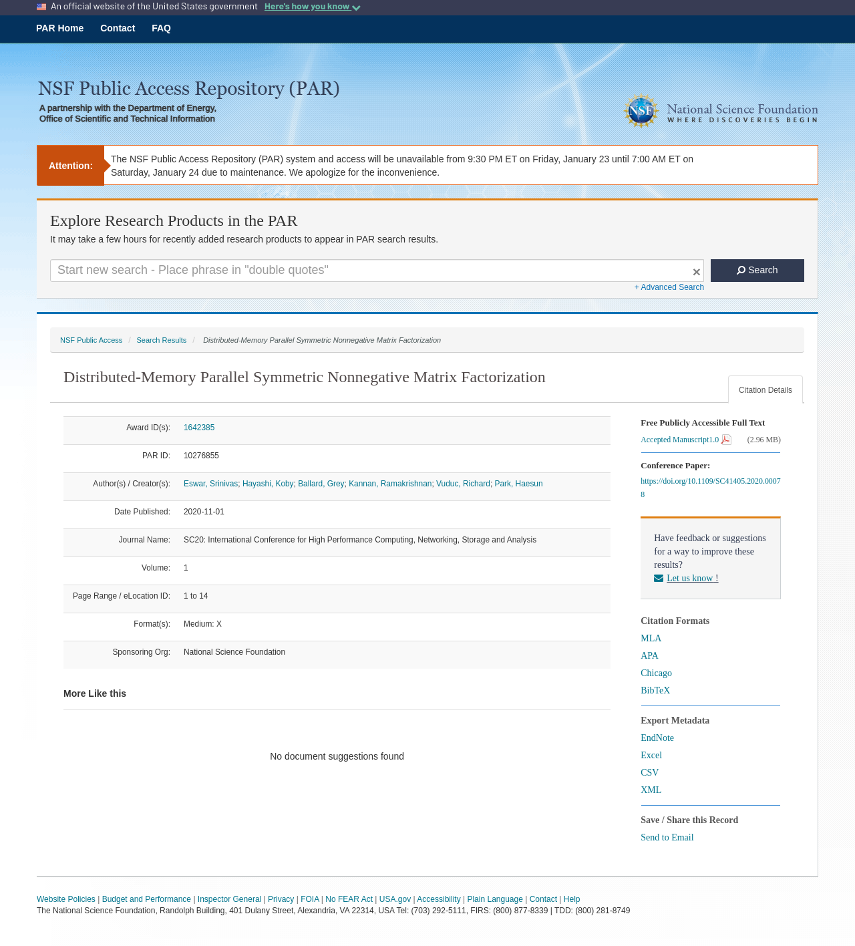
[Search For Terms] (377, 270)
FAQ (161, 28)
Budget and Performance (146, 899)
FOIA (310, 899)
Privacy (281, 899)
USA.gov (395, 899)
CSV (650, 773)
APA (650, 656)
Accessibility (438, 899)
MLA (651, 638)
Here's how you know (313, 6)
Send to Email (667, 837)
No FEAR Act (349, 899)
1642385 (199, 427)
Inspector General (229, 899)
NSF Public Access (91, 340)
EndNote (657, 738)
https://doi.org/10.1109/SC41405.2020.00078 (710, 487)
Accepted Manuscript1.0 (686, 439)
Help (572, 899)
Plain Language (494, 899)
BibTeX (655, 690)
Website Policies (66, 899)
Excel (651, 755)
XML (651, 790)
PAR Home (59, 28)
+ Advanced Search (669, 287)
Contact (117, 28)
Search (757, 270)
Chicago (656, 673)
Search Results (161, 340)
